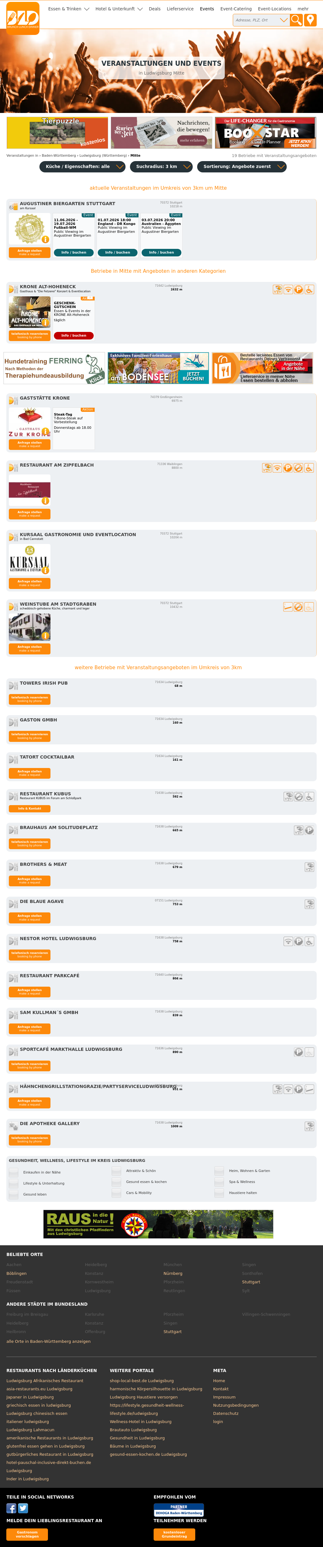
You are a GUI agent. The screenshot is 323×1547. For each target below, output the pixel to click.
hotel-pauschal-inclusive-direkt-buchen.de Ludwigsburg (48, 1466)
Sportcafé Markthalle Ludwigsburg (71, 1049)
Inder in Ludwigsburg (27, 1479)
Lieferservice (180, 9)
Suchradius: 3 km (156, 166)
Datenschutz (225, 1413)
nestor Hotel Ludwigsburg (58, 938)
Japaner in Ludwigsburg (30, 1397)
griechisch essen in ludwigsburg (38, 1405)
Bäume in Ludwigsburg (133, 1446)
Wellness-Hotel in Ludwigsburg (141, 1421)
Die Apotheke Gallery (50, 1123)
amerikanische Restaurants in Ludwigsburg (49, 1438)
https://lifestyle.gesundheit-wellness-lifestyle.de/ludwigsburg (147, 1409)
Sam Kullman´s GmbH (49, 1012)
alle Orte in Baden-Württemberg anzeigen (48, 1341)
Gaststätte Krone (45, 398)
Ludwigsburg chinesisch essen (36, 1413)
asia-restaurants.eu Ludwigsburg (39, 1389)
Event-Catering (236, 9)
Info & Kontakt (29, 808)
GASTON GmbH (38, 719)
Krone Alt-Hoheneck (48, 286)
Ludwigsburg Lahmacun (30, 1429)
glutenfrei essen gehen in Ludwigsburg (45, 1446)
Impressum (224, 1397)
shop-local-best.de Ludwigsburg (142, 1380)
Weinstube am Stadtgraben (58, 604)
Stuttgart (251, 1282)
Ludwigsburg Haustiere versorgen (144, 1397)
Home (219, 1380)
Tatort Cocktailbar (47, 756)
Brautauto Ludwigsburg (133, 1429)
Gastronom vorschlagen (27, 1534)
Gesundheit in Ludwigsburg (137, 1438)
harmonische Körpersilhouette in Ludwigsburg (156, 1389)
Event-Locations (274, 9)
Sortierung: (237, 166)
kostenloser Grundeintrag (174, 1534)
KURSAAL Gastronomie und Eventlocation (78, 534)
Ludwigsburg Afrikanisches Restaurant (44, 1380)
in (22, 156)
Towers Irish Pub (44, 683)
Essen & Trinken (64, 9)
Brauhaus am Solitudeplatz (59, 827)
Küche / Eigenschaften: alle (78, 166)
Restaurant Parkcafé (49, 975)
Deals (155, 9)
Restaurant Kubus (45, 793)
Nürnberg (173, 1273)
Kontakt (221, 1389)
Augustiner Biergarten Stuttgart (67, 203)
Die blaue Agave (42, 901)
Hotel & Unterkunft (115, 9)
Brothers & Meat (43, 864)
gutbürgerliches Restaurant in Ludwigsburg (49, 1454)
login (218, 1421)
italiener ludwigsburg (27, 1421)
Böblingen (16, 1273)
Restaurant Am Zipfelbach (57, 465)
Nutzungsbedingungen (236, 1405)
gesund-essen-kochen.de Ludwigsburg (148, 1454)
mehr (303, 9)
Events (207, 9)
